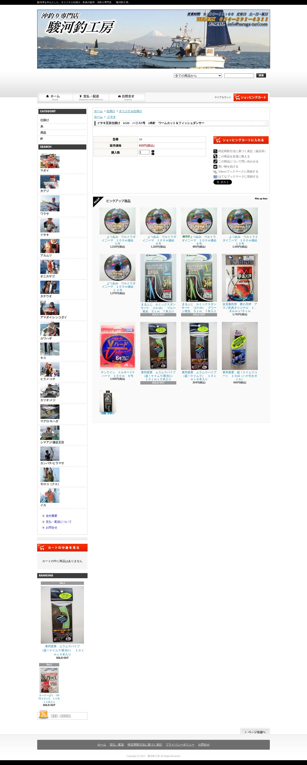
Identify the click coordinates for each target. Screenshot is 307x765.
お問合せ (127, 97)
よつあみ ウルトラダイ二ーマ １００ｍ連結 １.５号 (118, 273)
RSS (54, 716)
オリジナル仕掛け (130, 111)
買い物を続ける (228, 166)
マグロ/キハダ (49, 413)
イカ (49, 497)
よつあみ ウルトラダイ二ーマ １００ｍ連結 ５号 (118, 226)
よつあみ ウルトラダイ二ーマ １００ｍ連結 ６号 (158, 226)
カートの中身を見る (62, 548)
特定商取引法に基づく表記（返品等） (242, 151)
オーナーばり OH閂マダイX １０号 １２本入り (50, 686)
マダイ (49, 163)
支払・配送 (117, 744)
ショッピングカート (251, 97)
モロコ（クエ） (50, 477)
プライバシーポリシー (180, 744)
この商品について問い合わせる (238, 161)
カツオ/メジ (49, 392)
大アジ (49, 184)
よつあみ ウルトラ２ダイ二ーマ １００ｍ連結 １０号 (241, 226)
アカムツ (49, 248)
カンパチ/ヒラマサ (52, 455)
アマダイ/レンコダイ (53, 310)
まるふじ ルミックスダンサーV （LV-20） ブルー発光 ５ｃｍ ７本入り (158, 283)
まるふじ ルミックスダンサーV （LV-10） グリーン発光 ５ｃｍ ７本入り (199, 283)
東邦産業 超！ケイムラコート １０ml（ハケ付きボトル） (240, 351)
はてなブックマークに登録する (238, 176)
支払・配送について (91, 97)
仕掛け (44, 120)
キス (49, 351)
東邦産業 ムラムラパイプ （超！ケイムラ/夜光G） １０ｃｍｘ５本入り (62, 621)
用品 (43, 132)
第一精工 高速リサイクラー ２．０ (108, 402)
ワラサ (49, 205)
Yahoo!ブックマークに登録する (238, 171)
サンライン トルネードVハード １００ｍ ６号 (118, 349)
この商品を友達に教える (234, 156)
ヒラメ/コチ (49, 371)
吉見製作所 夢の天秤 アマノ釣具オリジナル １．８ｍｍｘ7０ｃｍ (240, 283)
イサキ (49, 227)
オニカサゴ (49, 269)
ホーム (55, 97)
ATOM (65, 716)
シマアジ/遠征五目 (52, 435)
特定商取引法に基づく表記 (145, 744)
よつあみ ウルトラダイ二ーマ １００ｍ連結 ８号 (200, 226)
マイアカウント (222, 97)
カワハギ (49, 331)
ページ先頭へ (255, 731)
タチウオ (49, 289)
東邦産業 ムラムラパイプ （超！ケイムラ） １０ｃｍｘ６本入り (200, 351)
